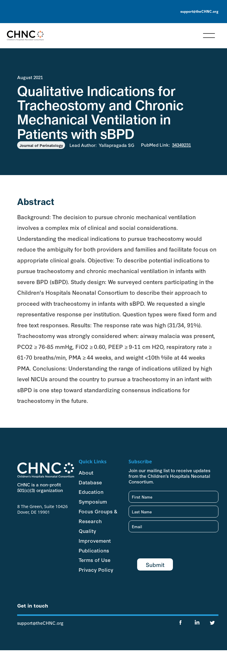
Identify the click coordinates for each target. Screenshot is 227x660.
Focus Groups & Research (98, 515)
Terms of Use (95, 559)
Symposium (93, 501)
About (86, 472)
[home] (25, 36)
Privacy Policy (96, 569)
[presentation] (173, 546)
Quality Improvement (95, 535)
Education (91, 491)
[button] (209, 35)
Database (90, 482)
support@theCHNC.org (199, 11)
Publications (94, 550)
